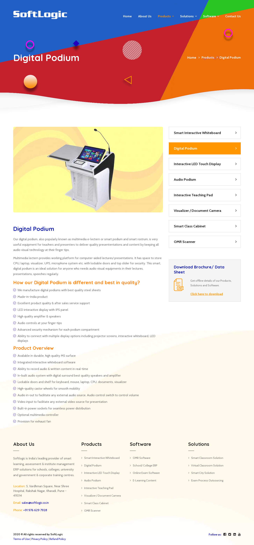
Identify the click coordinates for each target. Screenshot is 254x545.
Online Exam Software (146, 473)
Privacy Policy (40, 539)
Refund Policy (57, 539)
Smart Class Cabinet (190, 226)
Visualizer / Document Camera (197, 211)
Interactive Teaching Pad (193, 195)
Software (209, 16)
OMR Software (141, 458)
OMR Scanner (184, 242)
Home (127, 16)
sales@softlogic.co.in (35, 503)
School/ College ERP (145, 465)
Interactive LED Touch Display (197, 164)
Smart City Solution (203, 473)
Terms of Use (21, 539)
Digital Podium (185, 148)
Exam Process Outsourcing (207, 480)
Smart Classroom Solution (207, 458)
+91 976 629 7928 (35, 510)
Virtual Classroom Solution (207, 465)
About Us (145, 16)
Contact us (233, 16)
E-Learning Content (144, 480)
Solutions (187, 16)
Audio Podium (185, 179)
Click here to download (206, 294)
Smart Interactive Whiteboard (197, 133)
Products (164, 16)
